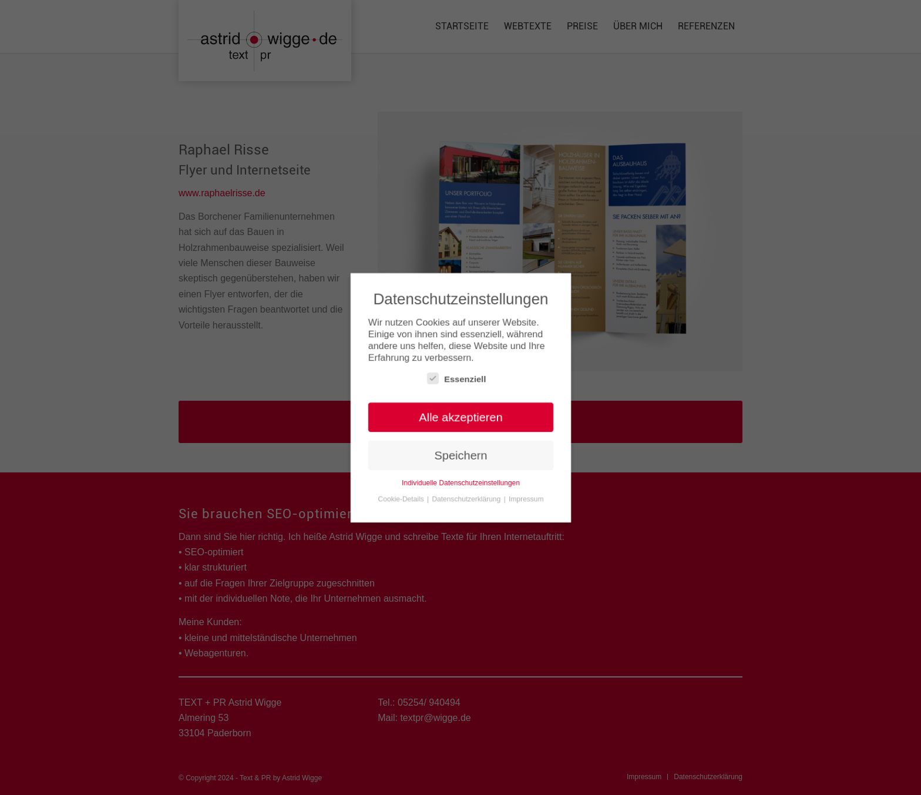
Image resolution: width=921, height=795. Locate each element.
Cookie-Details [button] (401, 499)
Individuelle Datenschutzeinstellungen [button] (460, 483)
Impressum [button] (526, 499)
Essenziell (456, 378)
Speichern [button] (461, 456)
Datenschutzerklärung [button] (466, 499)
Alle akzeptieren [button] (460, 417)
